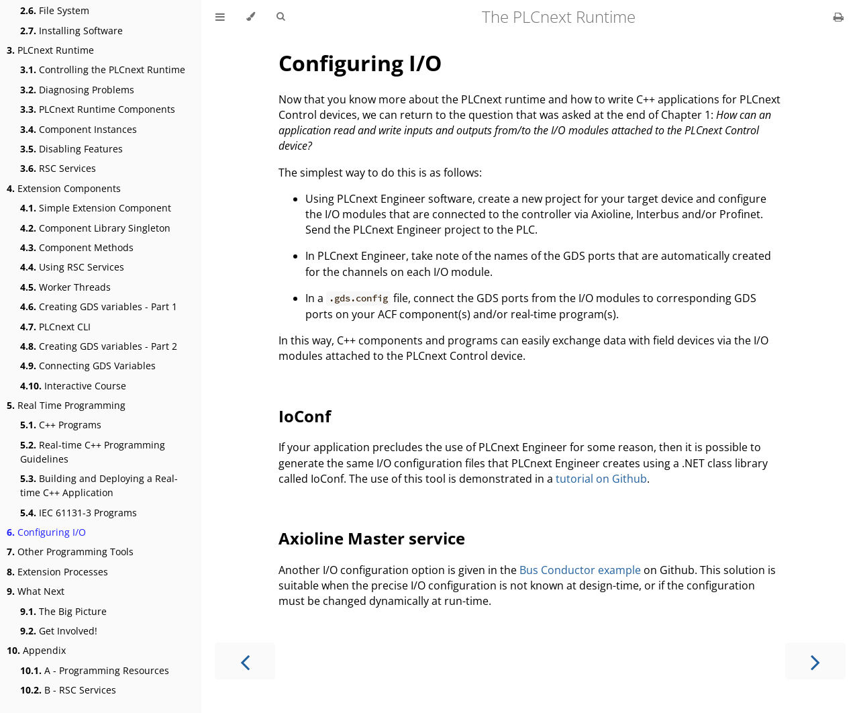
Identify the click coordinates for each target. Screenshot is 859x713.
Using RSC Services (72, 266)
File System (54, 10)
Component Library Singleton (95, 228)
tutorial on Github (601, 478)
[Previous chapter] (245, 661)
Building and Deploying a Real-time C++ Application (99, 485)
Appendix (36, 650)
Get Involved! (58, 630)
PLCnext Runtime (50, 50)
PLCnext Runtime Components (97, 109)
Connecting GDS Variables (88, 365)
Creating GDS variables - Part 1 (98, 306)
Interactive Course (73, 385)
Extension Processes (57, 571)
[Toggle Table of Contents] (220, 17)
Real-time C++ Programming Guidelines (92, 451)
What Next (35, 591)
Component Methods (77, 247)
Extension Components (64, 188)
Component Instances (78, 129)
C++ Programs (60, 424)
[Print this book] (838, 16)
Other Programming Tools (70, 551)
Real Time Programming (66, 405)
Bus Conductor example (580, 570)
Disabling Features (71, 148)
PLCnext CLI (55, 326)
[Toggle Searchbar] (280, 17)
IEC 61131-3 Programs (78, 512)
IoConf (305, 416)
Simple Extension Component (95, 207)
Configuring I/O (46, 532)
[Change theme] (251, 17)
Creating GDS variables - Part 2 (98, 346)
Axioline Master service (372, 538)
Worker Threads (65, 287)
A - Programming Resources (94, 670)
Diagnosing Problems (77, 89)
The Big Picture (63, 611)
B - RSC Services (68, 689)
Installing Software (71, 30)
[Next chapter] (815, 661)
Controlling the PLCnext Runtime (102, 69)
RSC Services (58, 168)
